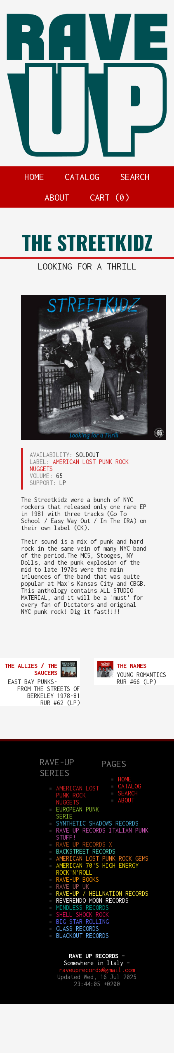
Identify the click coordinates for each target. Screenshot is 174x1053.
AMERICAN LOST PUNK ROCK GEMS (102, 858)
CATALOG (82, 176)
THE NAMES (131, 665)
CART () (109, 197)
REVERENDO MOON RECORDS (92, 900)
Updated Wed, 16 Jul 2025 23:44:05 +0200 (96, 980)
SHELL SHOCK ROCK (82, 914)
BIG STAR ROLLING (82, 921)
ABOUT (57, 197)
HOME (34, 176)
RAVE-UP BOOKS (77, 879)
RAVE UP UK (72, 886)
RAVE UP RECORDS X (84, 844)
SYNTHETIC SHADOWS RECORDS (97, 823)
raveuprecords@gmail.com (97, 969)
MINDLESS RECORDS (82, 907)
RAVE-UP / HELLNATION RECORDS (102, 893)
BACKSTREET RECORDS (85, 851)
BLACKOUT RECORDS (82, 935)
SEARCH (135, 176)
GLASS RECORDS (77, 928)
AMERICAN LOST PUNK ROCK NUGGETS (77, 795)
